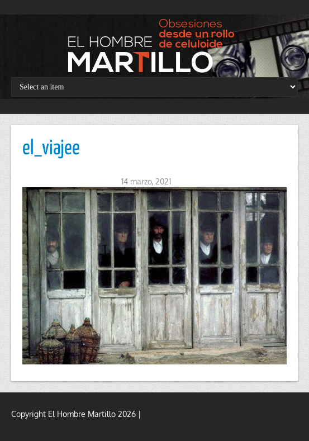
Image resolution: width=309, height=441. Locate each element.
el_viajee (51, 149)
